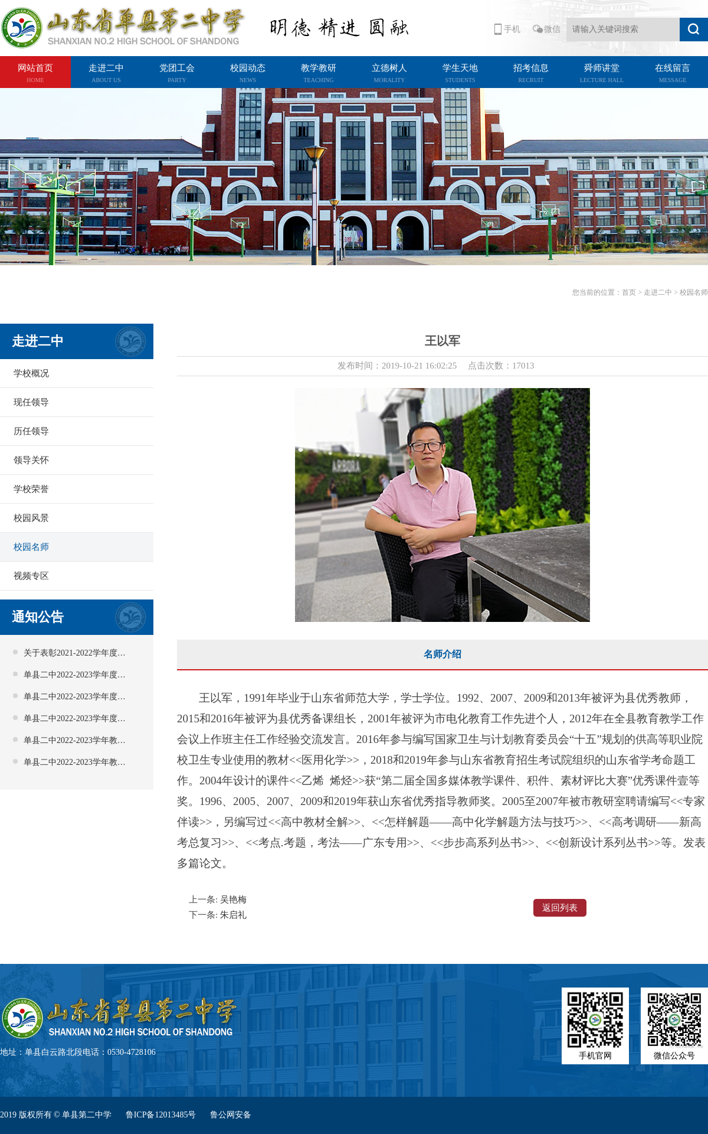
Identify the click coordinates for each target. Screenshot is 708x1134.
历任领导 (31, 431)
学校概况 (31, 373)
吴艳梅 (233, 899)
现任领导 (31, 402)
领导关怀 (31, 460)
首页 (629, 292)
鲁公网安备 (230, 1114)
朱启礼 (233, 915)
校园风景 (31, 518)
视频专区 (31, 576)
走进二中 (658, 292)
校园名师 (31, 547)
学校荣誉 (31, 489)
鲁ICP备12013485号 (162, 1114)
